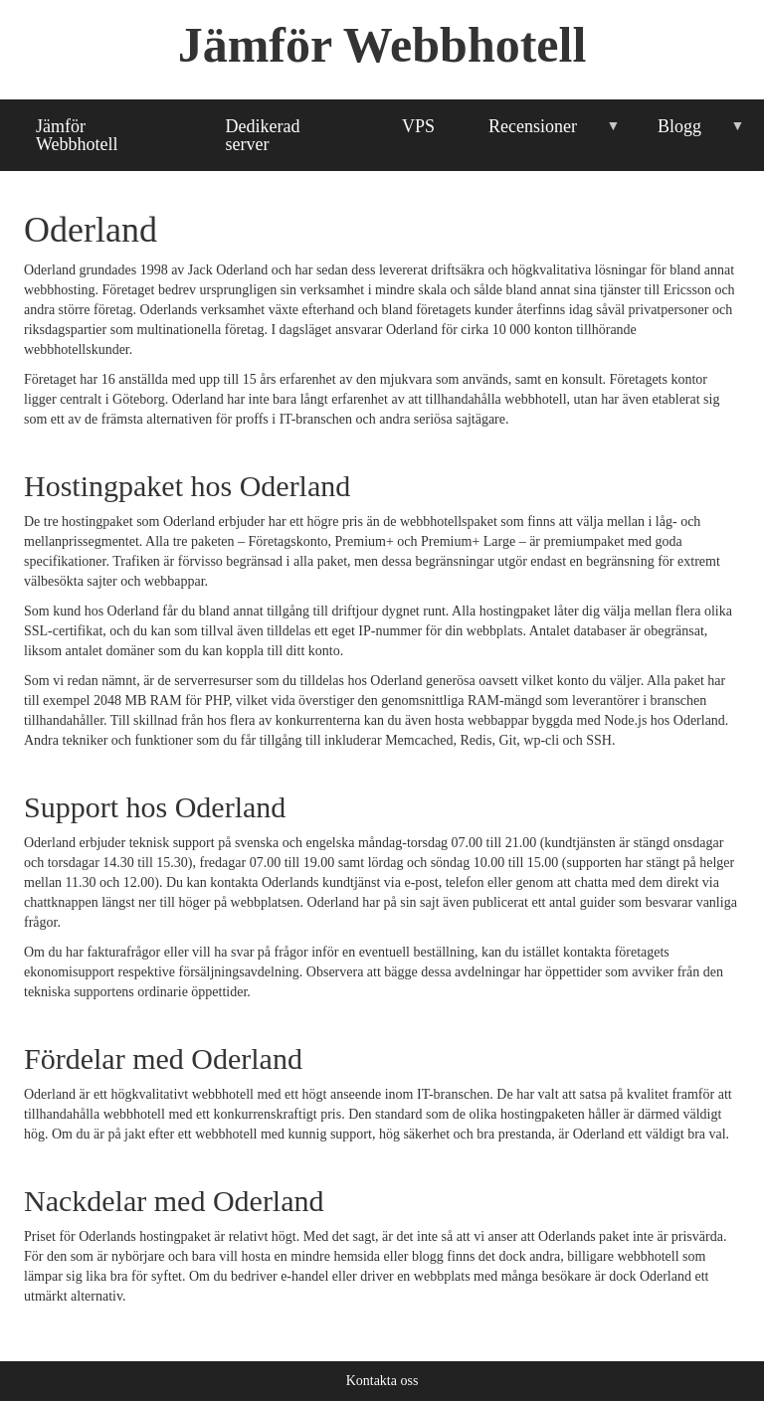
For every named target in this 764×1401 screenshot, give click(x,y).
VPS (418, 126)
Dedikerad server (263, 135)
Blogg (688, 134)
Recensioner (541, 134)
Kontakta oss (382, 1380)
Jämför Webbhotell (382, 45)
